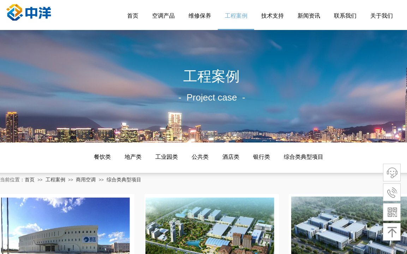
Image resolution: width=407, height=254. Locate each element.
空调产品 (163, 16)
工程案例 (236, 16)
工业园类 (166, 157)
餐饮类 (102, 157)
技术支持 (272, 16)
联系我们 (345, 16)
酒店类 (230, 157)
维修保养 (199, 16)
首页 (132, 16)
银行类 (261, 157)
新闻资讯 (309, 16)
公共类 (200, 157)
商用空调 (86, 179)
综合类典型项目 (303, 157)
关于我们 (381, 16)
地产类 (133, 157)
